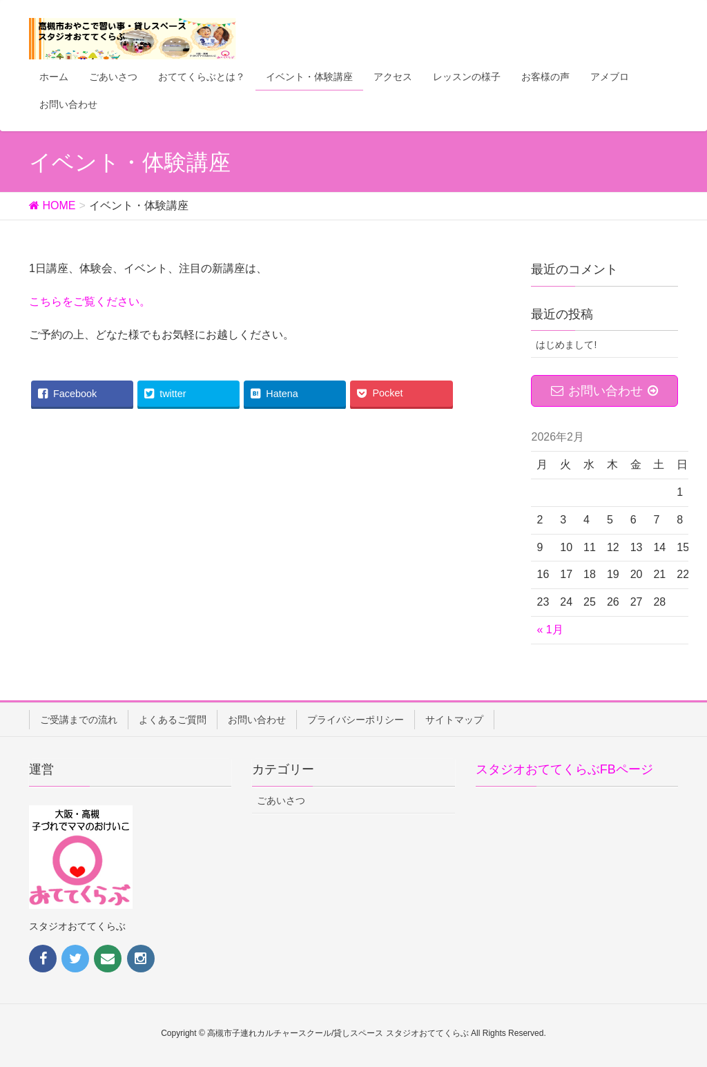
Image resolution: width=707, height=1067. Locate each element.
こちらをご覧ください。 (90, 301)
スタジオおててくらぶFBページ (564, 769)
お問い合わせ (257, 719)
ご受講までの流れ (78, 719)
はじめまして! (566, 344)
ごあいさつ (281, 800)
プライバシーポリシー (355, 719)
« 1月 (549, 629)
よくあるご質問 (172, 719)
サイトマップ (454, 719)
